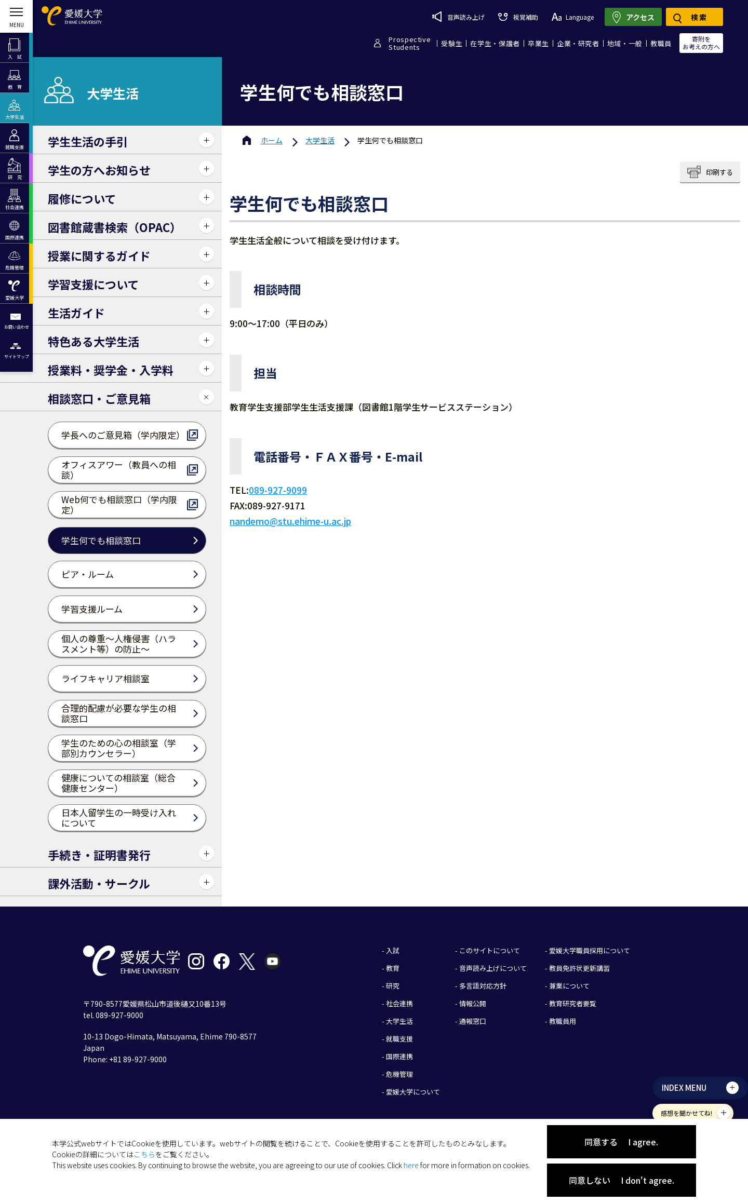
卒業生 (538, 43)
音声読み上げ (458, 16)
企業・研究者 (578, 43)
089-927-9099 (278, 489)
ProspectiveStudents (410, 43)
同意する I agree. (621, 1142)
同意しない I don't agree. (621, 1180)
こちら (144, 1154)
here (411, 1165)
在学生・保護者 (495, 43)
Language (573, 16)
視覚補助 (518, 16)
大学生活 (320, 140)
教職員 (661, 43)
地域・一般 (625, 43)
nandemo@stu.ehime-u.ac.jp (290, 521)
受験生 (451, 43)
